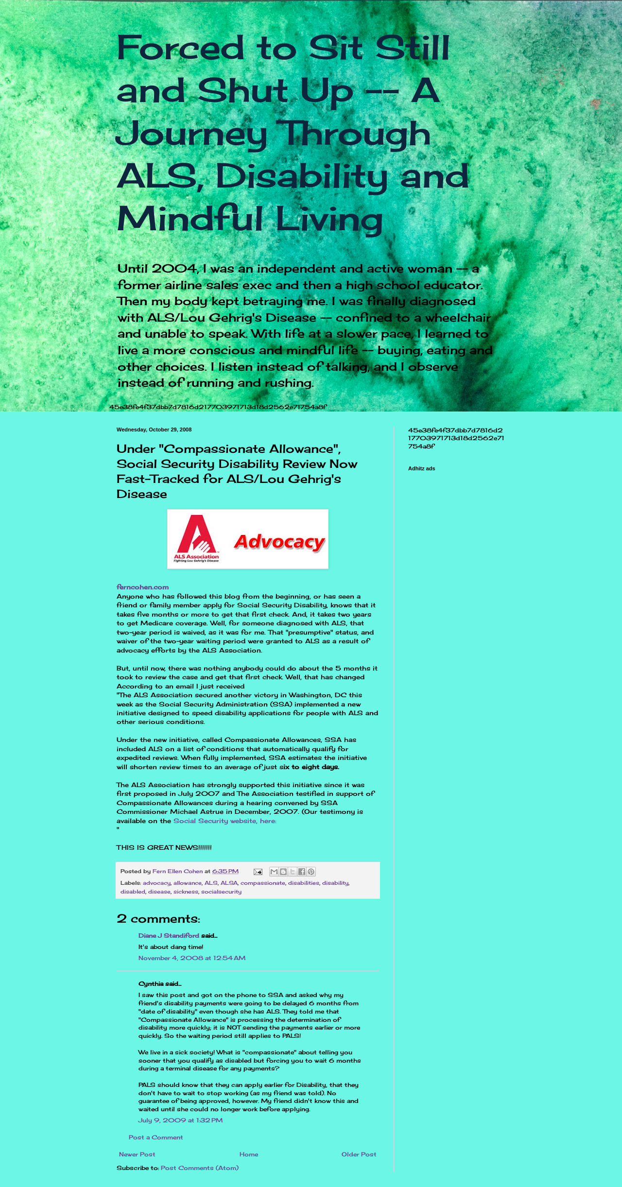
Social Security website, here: (223, 821)
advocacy (157, 882)
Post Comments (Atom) (200, 1167)
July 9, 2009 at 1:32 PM (180, 1120)
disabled (133, 891)
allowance (187, 882)
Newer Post (137, 1154)
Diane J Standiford (168, 935)
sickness (185, 891)
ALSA (229, 882)
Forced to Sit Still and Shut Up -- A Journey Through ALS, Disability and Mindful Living (293, 132)
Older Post (359, 1154)
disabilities (303, 882)
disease (159, 891)
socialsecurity (221, 891)
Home (249, 1154)
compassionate (263, 882)
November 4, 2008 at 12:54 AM (191, 958)
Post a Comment (156, 1137)
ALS (211, 882)
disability (335, 882)
